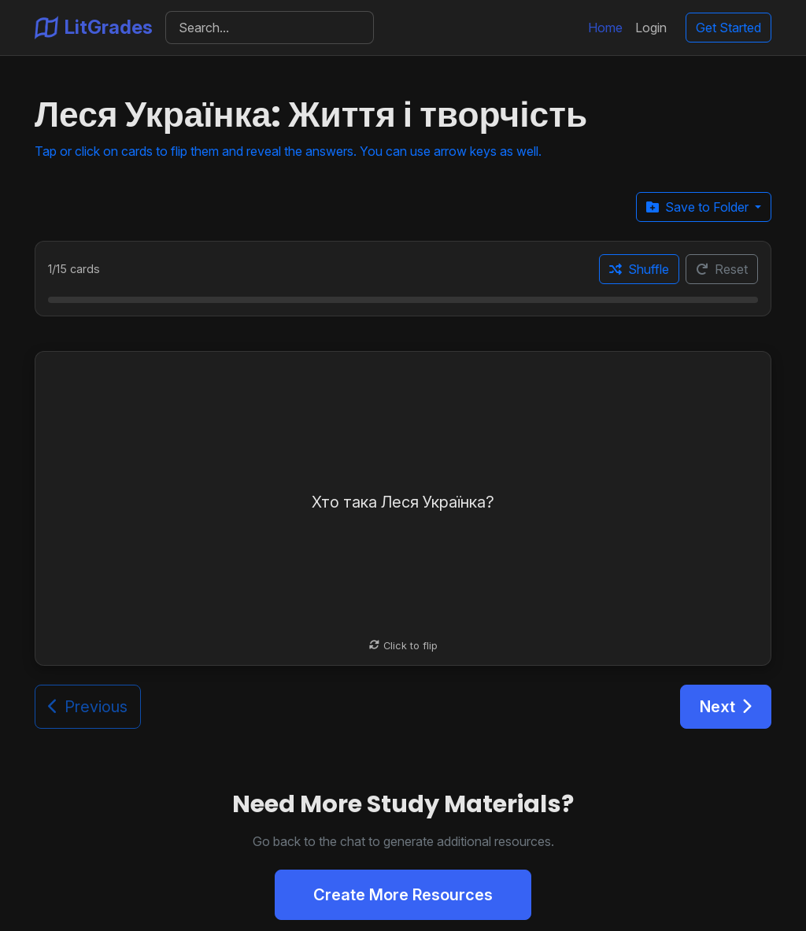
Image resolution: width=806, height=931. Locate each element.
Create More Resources (403, 894)
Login (651, 27)
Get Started (728, 27)
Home (605, 27)
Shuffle (639, 269)
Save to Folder (699, 207)
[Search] (269, 27)
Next (726, 706)
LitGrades (94, 27)
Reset (722, 269)
